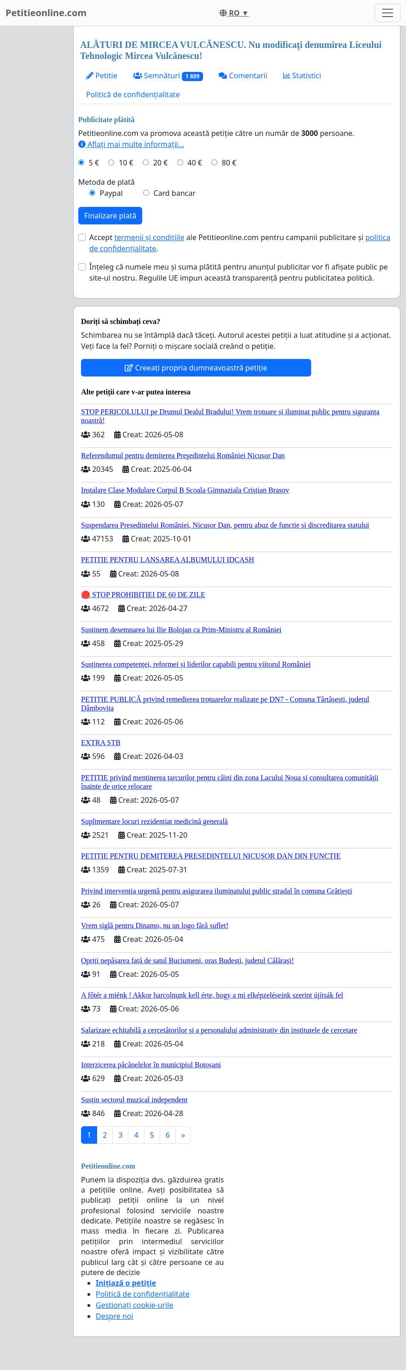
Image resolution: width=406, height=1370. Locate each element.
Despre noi (114, 1316)
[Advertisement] (34, 164)
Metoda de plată (106, 182)
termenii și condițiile (149, 237)
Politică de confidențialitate (133, 94)
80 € (229, 163)
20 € (160, 163)
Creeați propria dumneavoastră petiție (196, 368)
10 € (126, 163)
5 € (94, 163)
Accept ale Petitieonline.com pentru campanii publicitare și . (239, 242)
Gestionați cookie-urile (135, 1305)
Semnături (168, 76)
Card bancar (174, 193)
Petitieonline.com (46, 12)
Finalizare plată (110, 216)
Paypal (111, 193)
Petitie (101, 76)
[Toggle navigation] (387, 13)
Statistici (302, 76)
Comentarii (243, 76)
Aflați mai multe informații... (131, 144)
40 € (194, 163)
